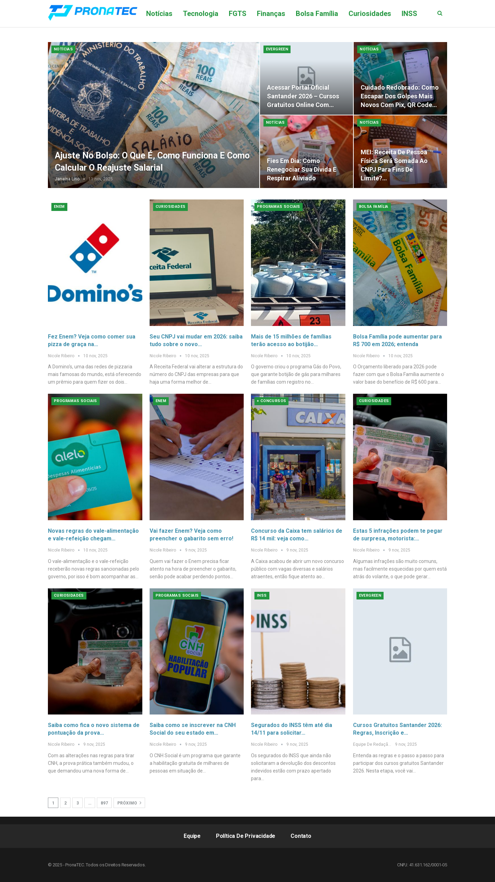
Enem (59, 206)
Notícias (159, 13)
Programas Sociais (278, 206)
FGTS (237, 13)
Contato (301, 836)
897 (104, 803)
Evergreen (277, 49)
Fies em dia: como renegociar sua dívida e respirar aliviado (301, 169)
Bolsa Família (317, 13)
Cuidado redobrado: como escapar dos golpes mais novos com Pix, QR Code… (400, 96)
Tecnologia (200, 13)
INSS (262, 595)
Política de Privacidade (245, 836)
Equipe (192, 836)
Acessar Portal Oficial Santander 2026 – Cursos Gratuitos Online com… (303, 96)
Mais (409, 13)
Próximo (129, 803)
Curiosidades (370, 13)
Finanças (271, 13)
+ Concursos (271, 401)
